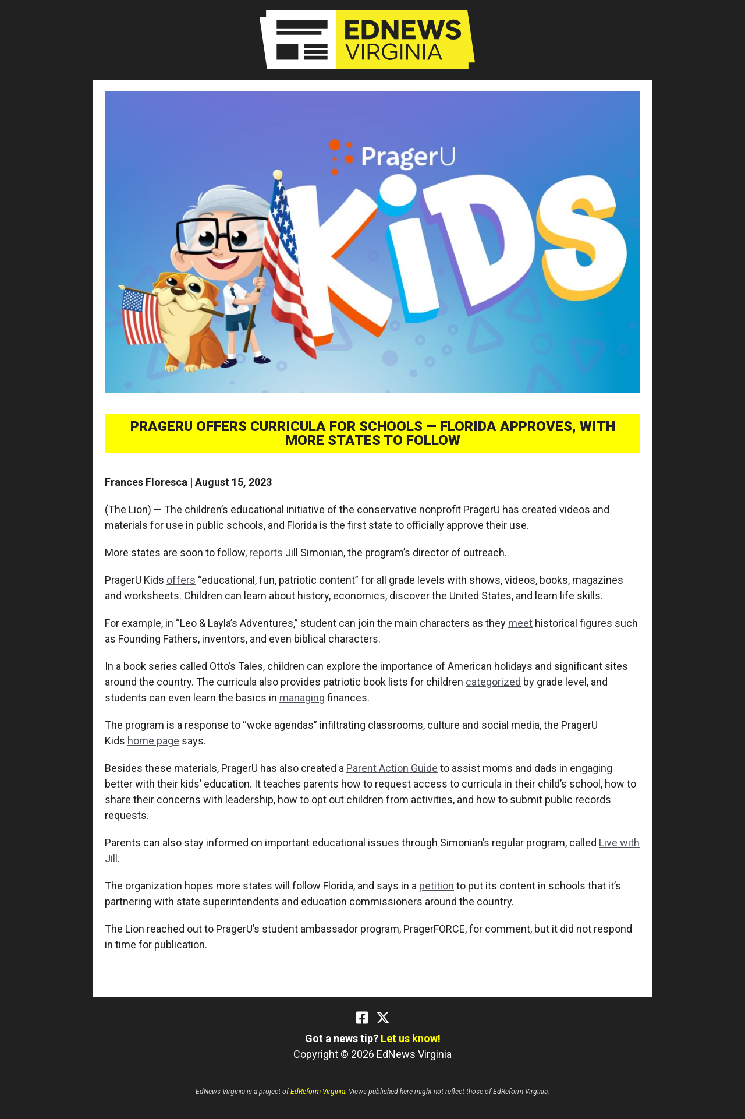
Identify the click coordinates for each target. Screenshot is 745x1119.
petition (436, 886)
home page (153, 741)
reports (266, 552)
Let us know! (411, 1038)
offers (181, 580)
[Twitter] (383, 1018)
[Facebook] (362, 1018)
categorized (493, 682)
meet (520, 623)
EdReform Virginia (317, 1092)
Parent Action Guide (392, 768)
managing (302, 697)
